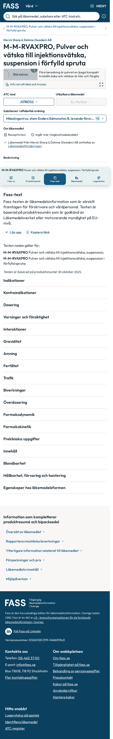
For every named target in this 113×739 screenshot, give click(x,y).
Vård (32, 6)
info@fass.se (26, 658)
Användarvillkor (65, 684)
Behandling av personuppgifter (76, 665)
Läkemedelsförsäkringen (25, 146)
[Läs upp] (13, 226)
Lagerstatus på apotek (22, 709)
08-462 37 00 (28, 652)
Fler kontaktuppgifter (21, 671)
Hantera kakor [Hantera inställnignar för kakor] (64, 691)
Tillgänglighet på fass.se (71, 658)
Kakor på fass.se (65, 678)
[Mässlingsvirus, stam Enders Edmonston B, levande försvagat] (54, 118)
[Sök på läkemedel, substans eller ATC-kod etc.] (55, 16)
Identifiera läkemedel (21, 716)
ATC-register (15, 722)
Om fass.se (61, 652)
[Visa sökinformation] (103, 16)
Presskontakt (63, 671)
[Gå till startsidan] (11, 6)
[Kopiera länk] (38, 226)
